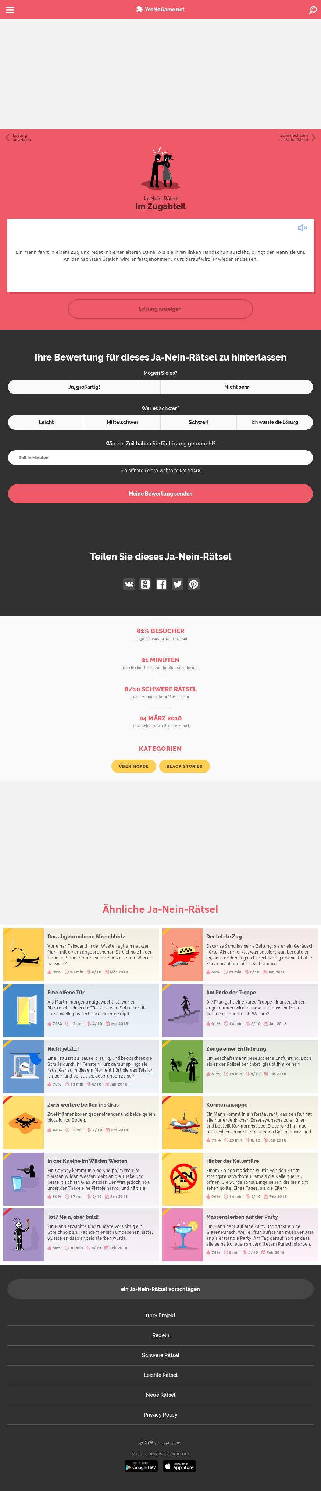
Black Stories (185, 766)
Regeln (160, 1335)
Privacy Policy (161, 1415)
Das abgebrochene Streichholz (81, 954)
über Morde (134, 766)
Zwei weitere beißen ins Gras (81, 1122)
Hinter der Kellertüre (240, 1179)
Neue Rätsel (160, 1395)
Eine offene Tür (81, 1010)
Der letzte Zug (240, 954)
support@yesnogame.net (160, 1453)
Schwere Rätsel (160, 1355)
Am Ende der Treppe (240, 1010)
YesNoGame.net (165, 10)
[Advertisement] (160, 74)
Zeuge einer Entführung (240, 1066)
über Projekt (160, 1315)
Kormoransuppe (240, 1122)
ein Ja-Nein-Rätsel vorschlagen (160, 1289)
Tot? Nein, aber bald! (81, 1234)
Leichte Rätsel (161, 1375)
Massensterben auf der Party (240, 1234)
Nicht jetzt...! (81, 1066)
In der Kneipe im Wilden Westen (81, 1179)
